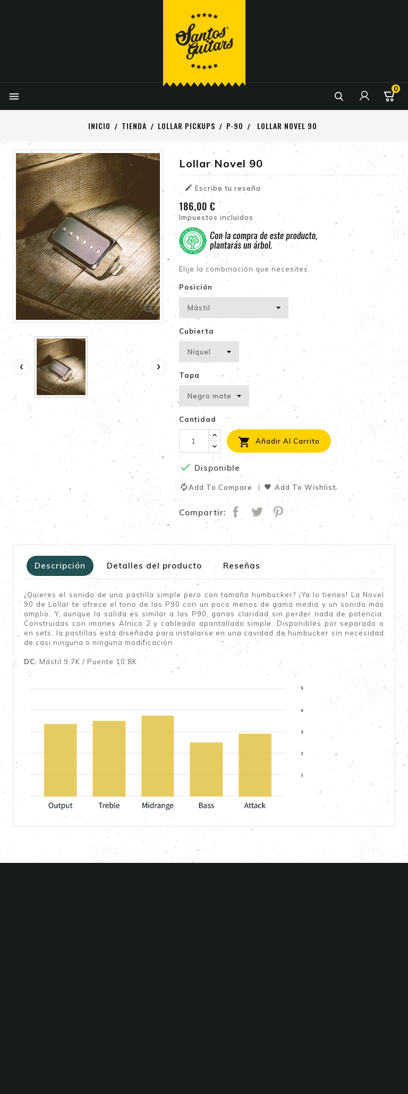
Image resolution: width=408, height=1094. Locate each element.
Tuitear (257, 512)
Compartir (236, 512)
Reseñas (241, 566)
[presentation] (21, 367)
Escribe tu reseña (222, 187)
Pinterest (279, 512)
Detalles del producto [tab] (154, 566)
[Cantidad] (194, 441)
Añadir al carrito (279, 442)
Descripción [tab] (60, 566)
